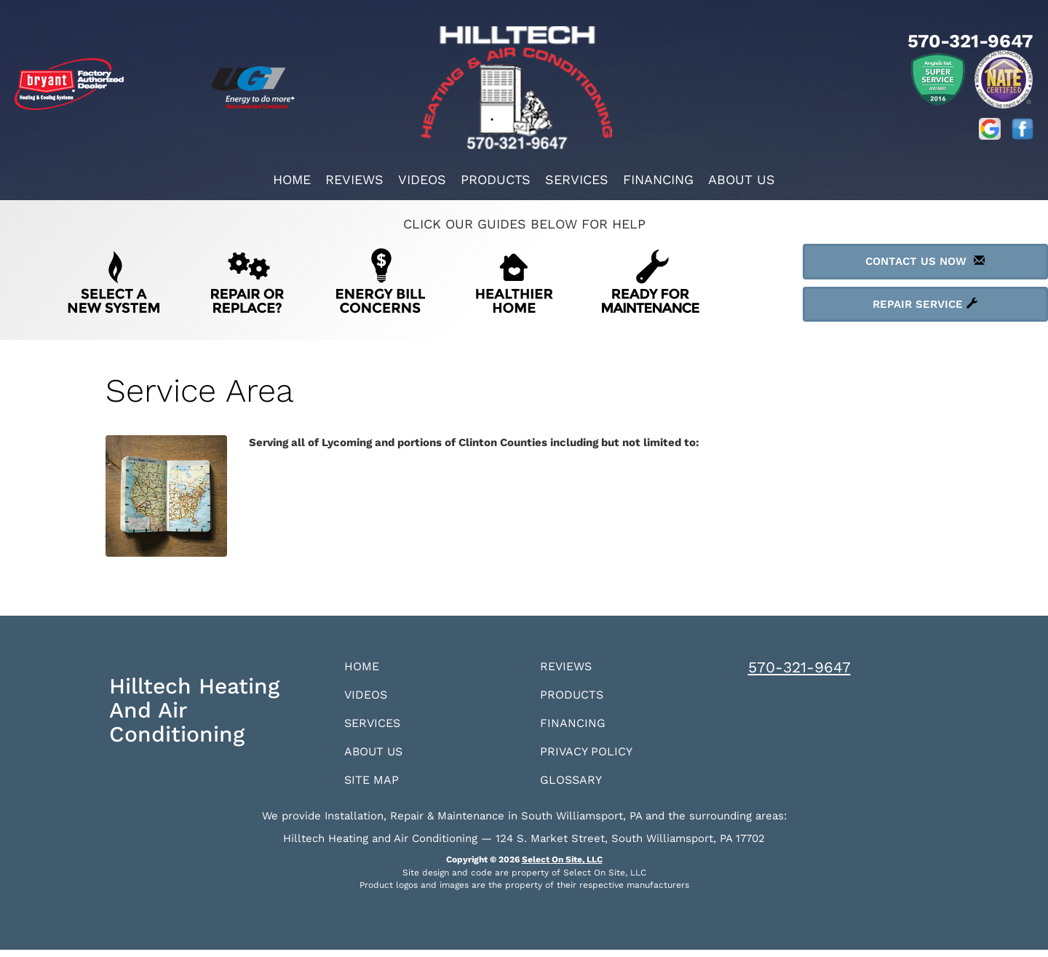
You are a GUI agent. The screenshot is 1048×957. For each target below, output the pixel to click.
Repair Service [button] (925, 304)
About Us (741, 179)
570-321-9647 (799, 667)
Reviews (354, 179)
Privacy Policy (591, 756)
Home (292, 179)
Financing (658, 179)
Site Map (374, 786)
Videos (422, 179)
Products (496, 179)
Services (576, 179)
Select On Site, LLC (562, 867)
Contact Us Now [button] (925, 261)
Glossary (574, 786)
